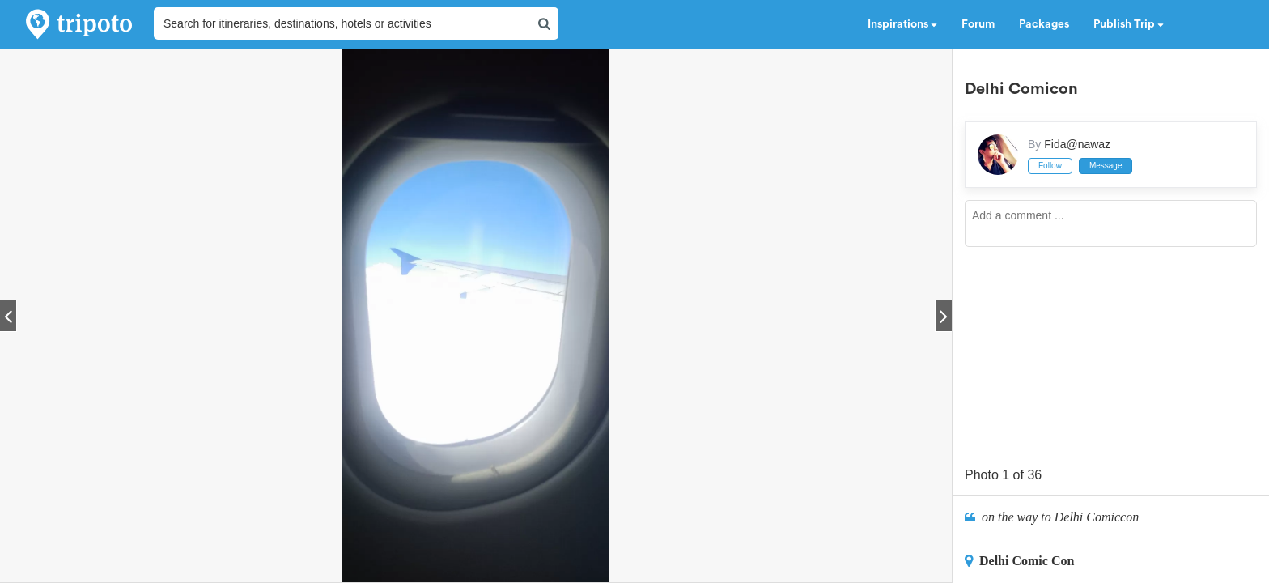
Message (1106, 165)
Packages (1044, 24)
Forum (978, 24)
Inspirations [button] (902, 24)
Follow (1050, 165)
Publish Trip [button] (1128, 24)
